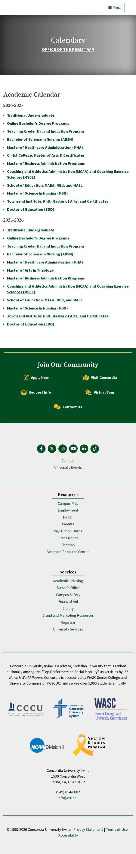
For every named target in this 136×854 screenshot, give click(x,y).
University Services (68, 629)
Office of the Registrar (68, 49)
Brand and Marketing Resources (68, 615)
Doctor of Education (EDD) (30, 209)
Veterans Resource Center (68, 551)
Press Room (68, 537)
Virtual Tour (99, 392)
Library (68, 608)
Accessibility (68, 835)
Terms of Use (117, 829)
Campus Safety (68, 594)
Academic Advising (68, 580)
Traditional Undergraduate (30, 115)
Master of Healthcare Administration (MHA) (45, 147)
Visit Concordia (100, 377)
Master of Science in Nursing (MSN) (37, 193)
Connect (68, 460)
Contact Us (68, 406)
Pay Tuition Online (68, 531)
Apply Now (36, 377)
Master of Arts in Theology (30, 270)
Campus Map (68, 503)
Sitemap (68, 544)
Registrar (68, 622)
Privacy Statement (88, 829)
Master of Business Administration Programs (46, 163)
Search (128, 7)
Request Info (36, 392)
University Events (68, 467)
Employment (68, 510)
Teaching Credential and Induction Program (45, 131)
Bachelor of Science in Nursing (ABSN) (40, 139)
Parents (68, 524)
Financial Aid (68, 601)
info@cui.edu (68, 797)
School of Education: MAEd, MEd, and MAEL (45, 185)
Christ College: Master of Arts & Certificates (45, 155)
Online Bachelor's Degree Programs (38, 123)
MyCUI (68, 517)
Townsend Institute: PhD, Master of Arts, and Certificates (57, 201)
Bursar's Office (68, 587)
